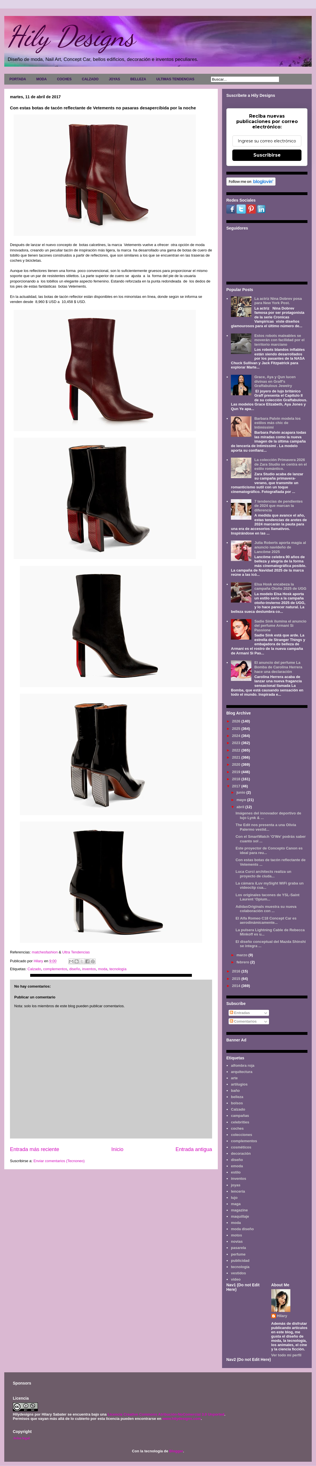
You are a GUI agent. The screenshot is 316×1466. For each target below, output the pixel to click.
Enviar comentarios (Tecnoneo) (59, 1161)
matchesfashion (45, 952)
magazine (239, 1210)
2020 (236, 764)
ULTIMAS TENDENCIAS (175, 79)
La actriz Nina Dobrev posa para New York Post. (278, 300)
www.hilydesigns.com (181, 1418)
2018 (236, 779)
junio (242, 792)
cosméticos (241, 1147)
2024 (236, 736)
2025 (236, 728)
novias (237, 1241)
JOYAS (114, 79)
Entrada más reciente (34, 1149)
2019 (236, 772)
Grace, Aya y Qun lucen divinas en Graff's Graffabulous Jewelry (275, 381)
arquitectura (241, 1072)
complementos (55, 969)
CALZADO (90, 79)
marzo (243, 955)
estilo (236, 1172)
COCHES (64, 79)
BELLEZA (138, 79)
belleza (237, 1097)
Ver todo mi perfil (286, 1355)
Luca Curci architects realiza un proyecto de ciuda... (263, 873)
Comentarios (243, 1021)
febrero (243, 962)
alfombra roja (242, 1065)
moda (102, 969)
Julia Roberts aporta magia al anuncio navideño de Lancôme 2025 (280, 547)
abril (241, 807)
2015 (236, 978)
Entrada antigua (194, 1149)
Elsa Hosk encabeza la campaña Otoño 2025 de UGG (280, 586)
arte (234, 1078)
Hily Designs (71, 36)
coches (237, 1128)
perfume (238, 1254)
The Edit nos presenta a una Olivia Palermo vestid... (265, 827)
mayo (242, 800)
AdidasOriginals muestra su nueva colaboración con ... (265, 908)
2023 (236, 743)
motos (236, 1235)
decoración (241, 1153)
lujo (234, 1197)
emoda (237, 1166)
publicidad (240, 1260)
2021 (236, 757)
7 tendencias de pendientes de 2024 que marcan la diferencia (278, 505)
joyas (235, 1185)
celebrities (240, 1122)
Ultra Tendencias (76, 952)
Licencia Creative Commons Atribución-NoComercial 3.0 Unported (166, 1414)
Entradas (240, 1013)
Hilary (282, 1316)
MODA (41, 79)
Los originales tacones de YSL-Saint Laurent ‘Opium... (267, 897)
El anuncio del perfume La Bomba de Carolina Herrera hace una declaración (278, 666)
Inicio (117, 1149)
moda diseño (242, 1229)
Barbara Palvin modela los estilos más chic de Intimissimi (277, 422)
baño (235, 1090)
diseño (74, 969)
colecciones (241, 1135)
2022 (236, 750)
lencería (238, 1191)
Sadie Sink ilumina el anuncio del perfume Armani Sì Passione (280, 625)
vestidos (238, 1273)
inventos (89, 969)
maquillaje (240, 1216)
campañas (240, 1115)
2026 (236, 721)
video (236, 1279)
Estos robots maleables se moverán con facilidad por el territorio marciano (279, 340)
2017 (236, 786)
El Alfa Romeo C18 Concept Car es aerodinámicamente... (265, 920)
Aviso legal (21, 1438)
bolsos (237, 1103)
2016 (236, 971)
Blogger (176, 1451)
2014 (236, 986)
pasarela (238, 1248)
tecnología (117, 969)
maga (236, 1204)
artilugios (239, 1084)
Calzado (34, 969)
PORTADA (17, 79)
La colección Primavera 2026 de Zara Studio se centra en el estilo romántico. (280, 464)
